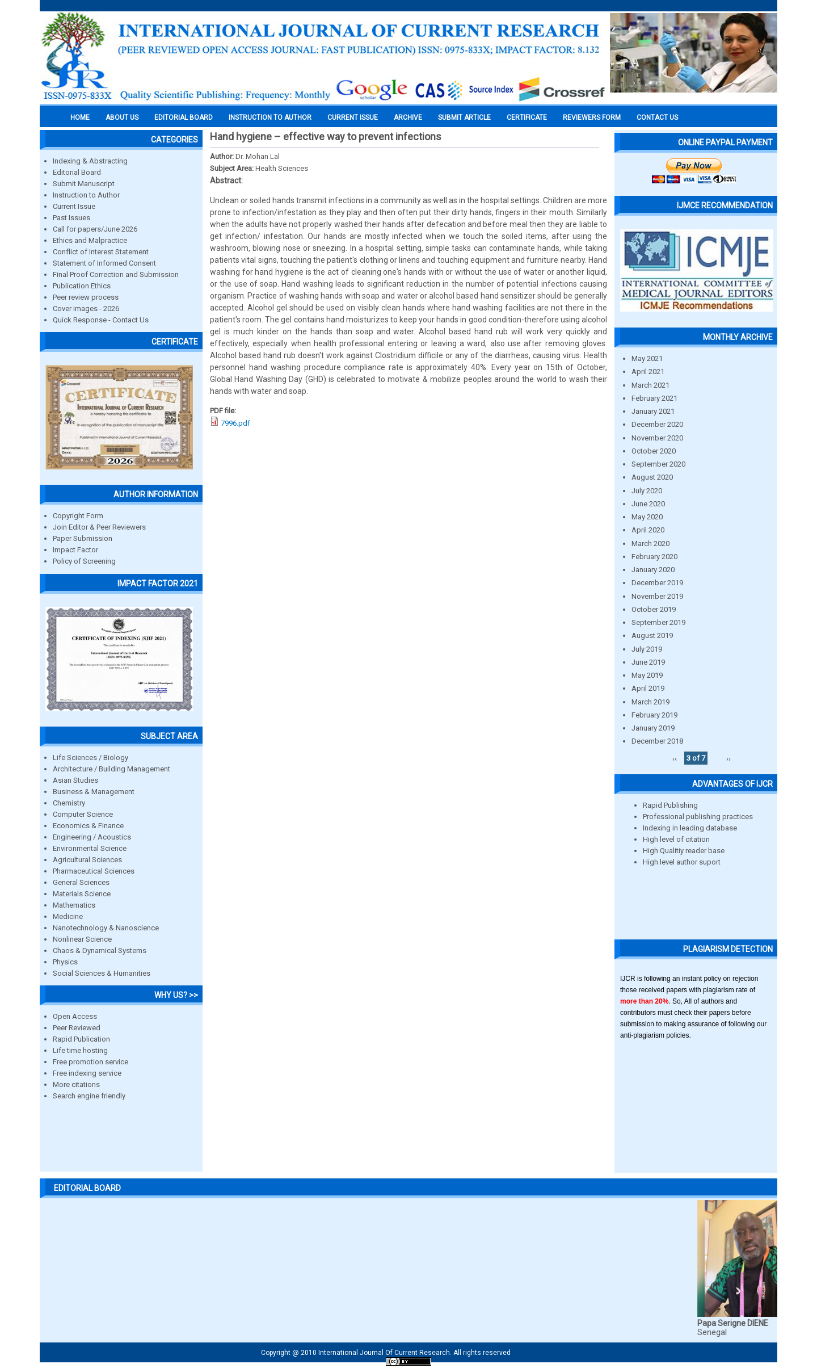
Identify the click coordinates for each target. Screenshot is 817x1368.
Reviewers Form (592, 117)
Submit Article (464, 117)
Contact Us (657, 117)
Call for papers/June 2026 (95, 229)
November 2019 (657, 596)
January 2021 (653, 411)
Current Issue (352, 117)
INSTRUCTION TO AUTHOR (270, 117)
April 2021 (647, 371)
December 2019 (657, 582)
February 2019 (654, 715)
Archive (408, 117)
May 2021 (647, 358)
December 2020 (657, 424)
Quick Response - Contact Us (101, 320)
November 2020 (657, 438)
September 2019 (658, 622)
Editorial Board (77, 172)
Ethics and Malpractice (90, 240)
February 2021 (654, 398)
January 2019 (653, 728)
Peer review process (86, 297)
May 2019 (647, 675)
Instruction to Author (86, 195)
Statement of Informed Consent (104, 263)
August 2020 (652, 477)
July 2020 (646, 490)
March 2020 (650, 543)
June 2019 (648, 662)
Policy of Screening (84, 561)
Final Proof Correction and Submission (116, 274)
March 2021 (650, 385)
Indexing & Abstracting (90, 161)
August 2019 (652, 635)
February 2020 (654, 556)
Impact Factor (75, 549)
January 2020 (653, 569)
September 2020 (658, 464)
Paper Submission (82, 538)
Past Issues (71, 217)
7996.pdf (235, 423)
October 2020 (653, 451)
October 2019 (653, 609)
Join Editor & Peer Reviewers (99, 527)
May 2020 (647, 517)
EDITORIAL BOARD (183, 117)
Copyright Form (78, 515)
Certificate (527, 117)
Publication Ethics (82, 286)
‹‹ (674, 758)
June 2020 (648, 504)
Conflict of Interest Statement (101, 251)
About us (122, 117)
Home (80, 117)
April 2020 (647, 530)
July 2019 (646, 649)
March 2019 (650, 702)
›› (728, 758)
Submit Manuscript (84, 183)
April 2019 (647, 688)
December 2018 (657, 741)
